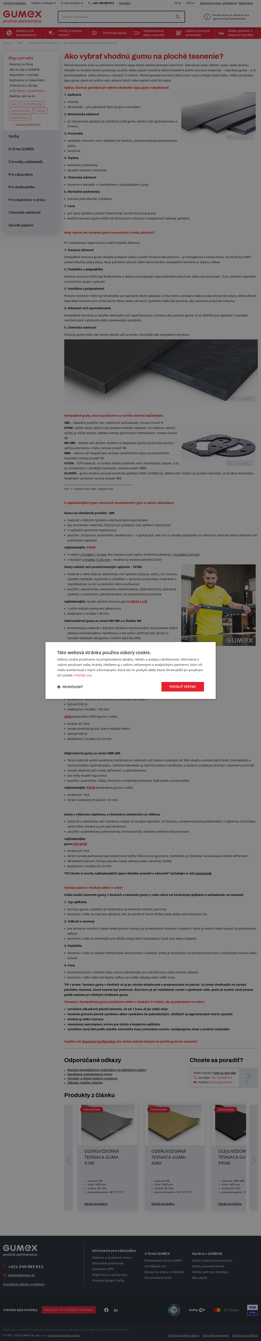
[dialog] (131, 670)
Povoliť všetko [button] (183, 687)
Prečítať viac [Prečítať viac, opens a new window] (83, 675)
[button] (70, 687)
